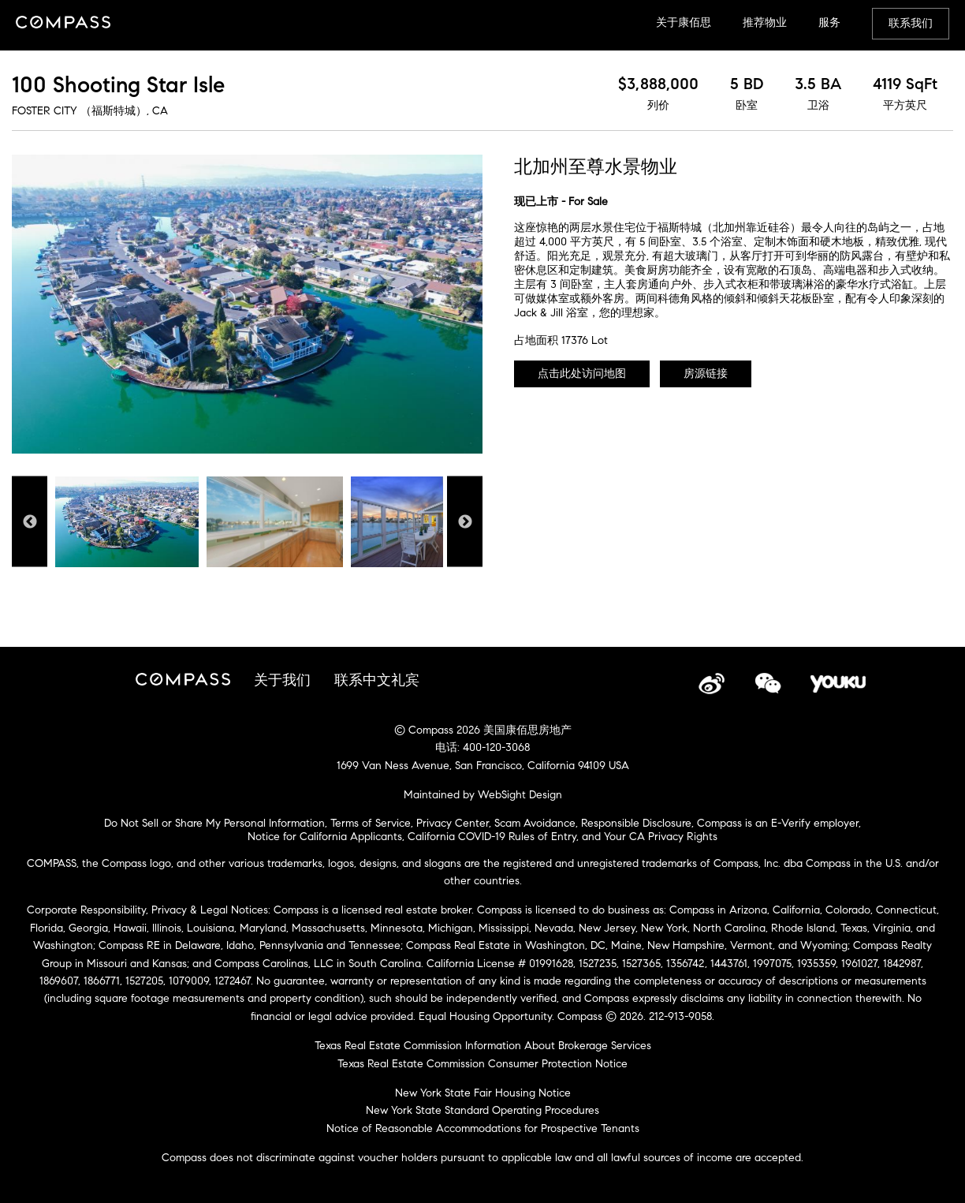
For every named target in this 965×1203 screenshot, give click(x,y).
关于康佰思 (683, 22)
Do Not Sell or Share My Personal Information (214, 823)
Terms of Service (370, 823)
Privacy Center (452, 823)
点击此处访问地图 (582, 373)
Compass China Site (63, 24)
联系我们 (911, 23)
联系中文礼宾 (376, 680)
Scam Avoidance (535, 823)
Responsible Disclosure (636, 823)
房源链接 (706, 373)
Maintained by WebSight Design (483, 794)
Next (464, 521)
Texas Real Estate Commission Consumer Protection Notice (482, 1063)
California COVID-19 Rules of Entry (492, 836)
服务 (829, 22)
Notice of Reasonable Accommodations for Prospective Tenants (482, 1128)
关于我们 (282, 680)
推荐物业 (765, 22)
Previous (29, 521)
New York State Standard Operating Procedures (482, 1110)
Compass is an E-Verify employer (778, 823)
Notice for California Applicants (325, 836)
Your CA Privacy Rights (660, 836)
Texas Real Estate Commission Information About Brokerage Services (483, 1045)
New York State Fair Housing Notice (483, 1093)
